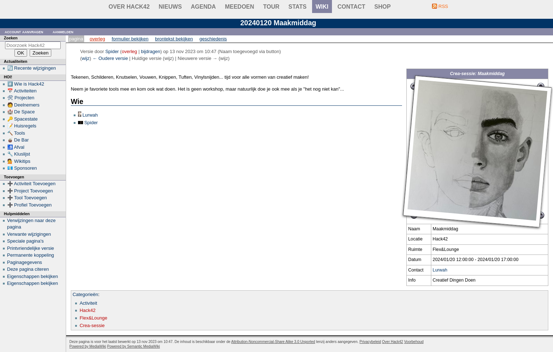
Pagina (76, 39)
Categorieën (85, 294)
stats (298, 7)
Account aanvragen (24, 31)
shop (382, 7)
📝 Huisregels (21, 126)
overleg (129, 51)
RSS (443, 6)
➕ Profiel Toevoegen (29, 205)
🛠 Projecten (21, 97)
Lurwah (440, 270)
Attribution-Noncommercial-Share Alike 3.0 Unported (273, 342)
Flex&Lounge (93, 318)
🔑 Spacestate (22, 119)
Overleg (97, 39)
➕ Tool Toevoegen (27, 197)
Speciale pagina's (25, 241)
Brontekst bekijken (174, 39)
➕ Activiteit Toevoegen (31, 183)
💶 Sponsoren (22, 168)
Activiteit (88, 303)
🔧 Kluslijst (18, 154)
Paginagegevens (24, 262)
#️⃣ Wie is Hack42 (25, 84)
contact (351, 7)
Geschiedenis (213, 39)
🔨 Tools (16, 133)
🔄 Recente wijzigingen (31, 68)
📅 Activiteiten (22, 91)
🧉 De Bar (18, 140)
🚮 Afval (16, 147)
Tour (271, 7)
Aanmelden (63, 31)
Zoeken (11, 38)
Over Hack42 (129, 7)
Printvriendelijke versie (30, 248)
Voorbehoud (414, 342)
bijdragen (150, 51)
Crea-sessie (91, 325)
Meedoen (239, 7)
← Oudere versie (110, 58)
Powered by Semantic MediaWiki (133, 346)
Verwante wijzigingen (29, 234)
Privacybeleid (370, 342)
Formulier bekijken (130, 39)
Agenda (203, 7)
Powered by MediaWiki (87, 346)
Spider (91, 122)
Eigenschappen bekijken (32, 276)
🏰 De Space (21, 111)
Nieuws (170, 7)
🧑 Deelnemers (23, 105)
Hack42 (87, 310)
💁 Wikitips (18, 161)
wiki (322, 7)
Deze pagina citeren (28, 269)
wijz (86, 58)
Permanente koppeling (30, 255)
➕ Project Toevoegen (30, 191)
